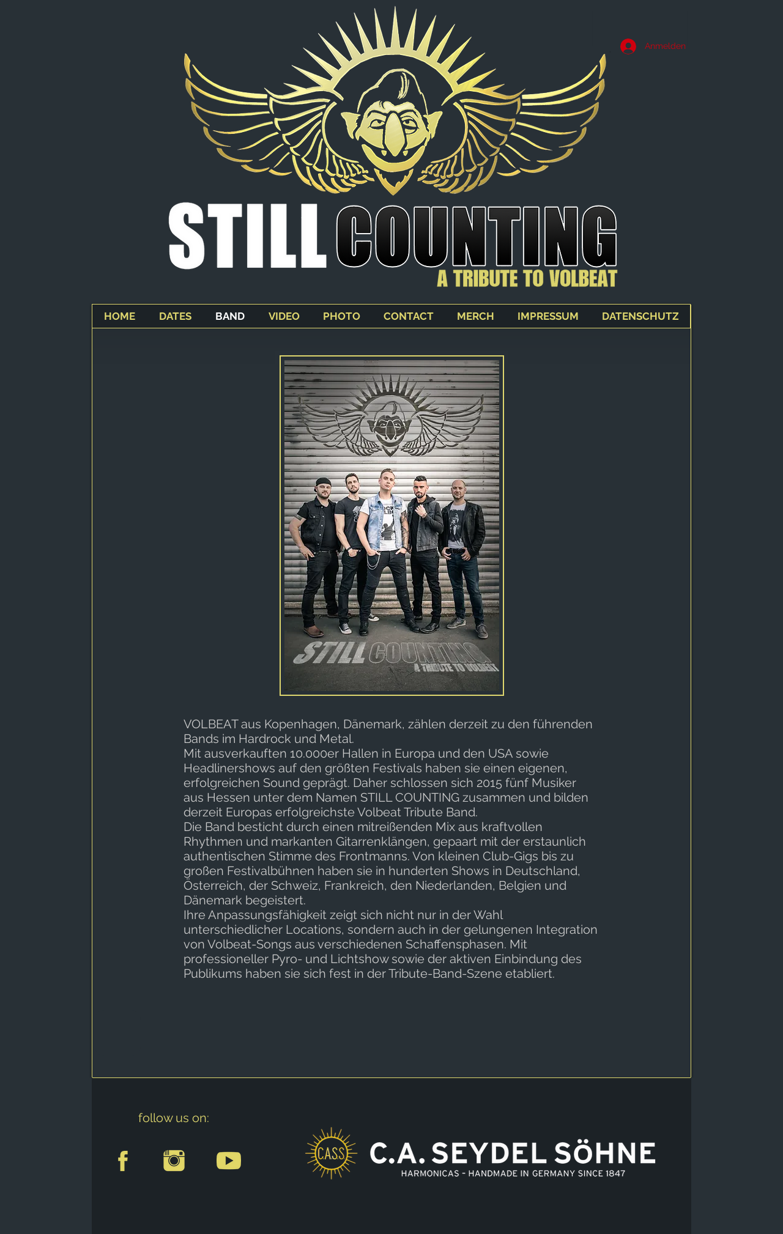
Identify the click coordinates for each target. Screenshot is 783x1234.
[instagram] (173, 1160)
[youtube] (229, 1160)
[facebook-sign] (118, 1160)
